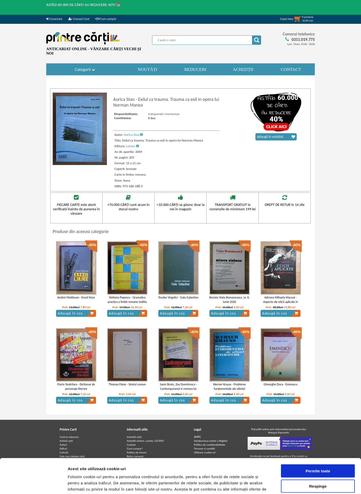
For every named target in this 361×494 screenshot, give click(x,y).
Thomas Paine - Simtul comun (127, 384)
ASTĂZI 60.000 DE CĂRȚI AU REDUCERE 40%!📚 (83, 4)
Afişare (258, 484)
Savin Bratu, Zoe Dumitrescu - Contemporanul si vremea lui (178, 387)
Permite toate (317, 438)
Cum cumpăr (106, 19)
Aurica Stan (133, 135)
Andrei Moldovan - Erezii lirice (76, 297)
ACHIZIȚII (243, 69)
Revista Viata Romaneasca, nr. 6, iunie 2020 (229, 300)
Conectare (54, 19)
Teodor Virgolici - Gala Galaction (178, 297)
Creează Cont (78, 19)
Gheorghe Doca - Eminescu (280, 384)
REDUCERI (195, 69)
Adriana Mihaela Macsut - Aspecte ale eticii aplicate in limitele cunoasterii (280, 302)
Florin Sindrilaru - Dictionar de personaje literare (76, 387)
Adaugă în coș (76, 313)
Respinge (318, 453)
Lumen (132, 146)
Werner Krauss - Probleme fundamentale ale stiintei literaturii (229, 389)
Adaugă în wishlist (276, 136)
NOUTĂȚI (148, 69)
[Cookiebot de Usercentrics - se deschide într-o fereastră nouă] (33, 484)
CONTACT (291, 69)
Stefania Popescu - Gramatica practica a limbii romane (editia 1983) (127, 302)
